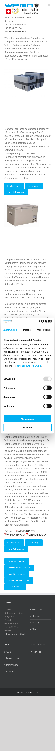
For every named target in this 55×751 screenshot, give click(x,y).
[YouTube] (40, 652)
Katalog (36, 622)
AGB (8, 652)
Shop (34, 629)
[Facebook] (31, 652)
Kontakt (10, 671)
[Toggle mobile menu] (49, 4)
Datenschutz (12, 658)
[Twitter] (35, 652)
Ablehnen (27, 427)
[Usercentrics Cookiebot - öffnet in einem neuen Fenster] (39, 322)
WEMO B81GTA (37, 534)
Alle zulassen (27, 419)
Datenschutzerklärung (28, 366)
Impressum (12, 665)
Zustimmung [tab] (10, 329)
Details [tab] (27, 329)
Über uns (36, 616)
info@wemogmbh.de (15, 31)
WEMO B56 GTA (16, 534)
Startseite (37, 609)
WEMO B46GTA (26, 531)
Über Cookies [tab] (44, 329)
